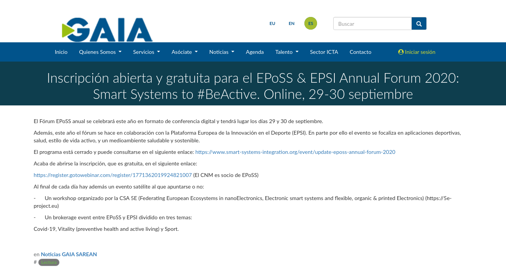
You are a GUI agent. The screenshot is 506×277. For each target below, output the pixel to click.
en (291, 23)
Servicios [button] (144, 51)
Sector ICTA (324, 51)
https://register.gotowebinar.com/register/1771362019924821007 (113, 175)
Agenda (255, 51)
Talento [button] (285, 51)
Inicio (61, 51)
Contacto (360, 51)
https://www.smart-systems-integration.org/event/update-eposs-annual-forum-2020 (295, 152)
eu (273, 23)
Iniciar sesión (417, 51)
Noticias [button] (219, 51)
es (310, 23)
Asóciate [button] (182, 51)
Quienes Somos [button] (98, 51)
